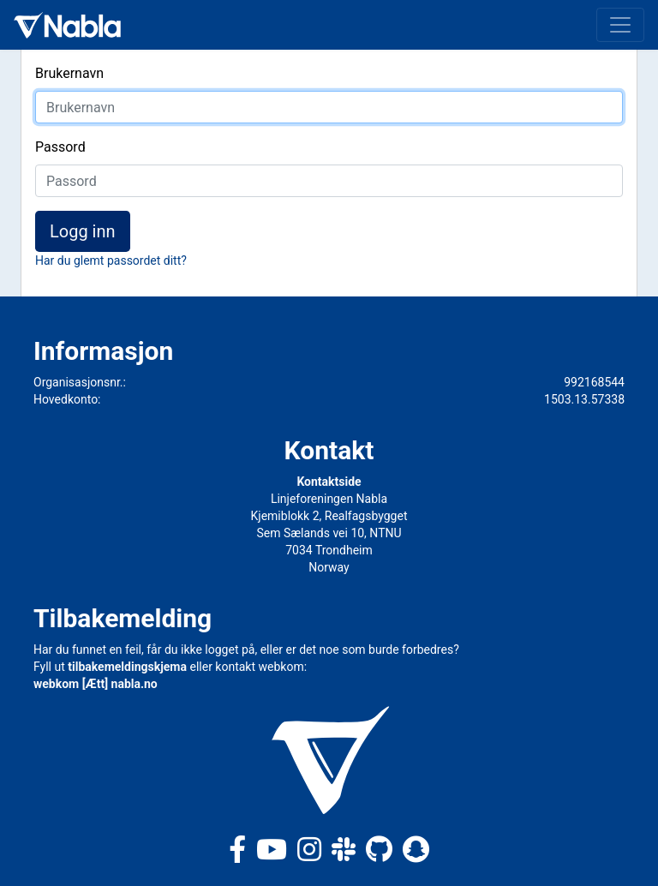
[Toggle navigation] (620, 25)
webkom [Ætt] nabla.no (95, 684)
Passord (60, 147)
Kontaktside (328, 481)
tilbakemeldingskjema (127, 666)
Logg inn (83, 231)
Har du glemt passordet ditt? (111, 260)
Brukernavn (69, 73)
